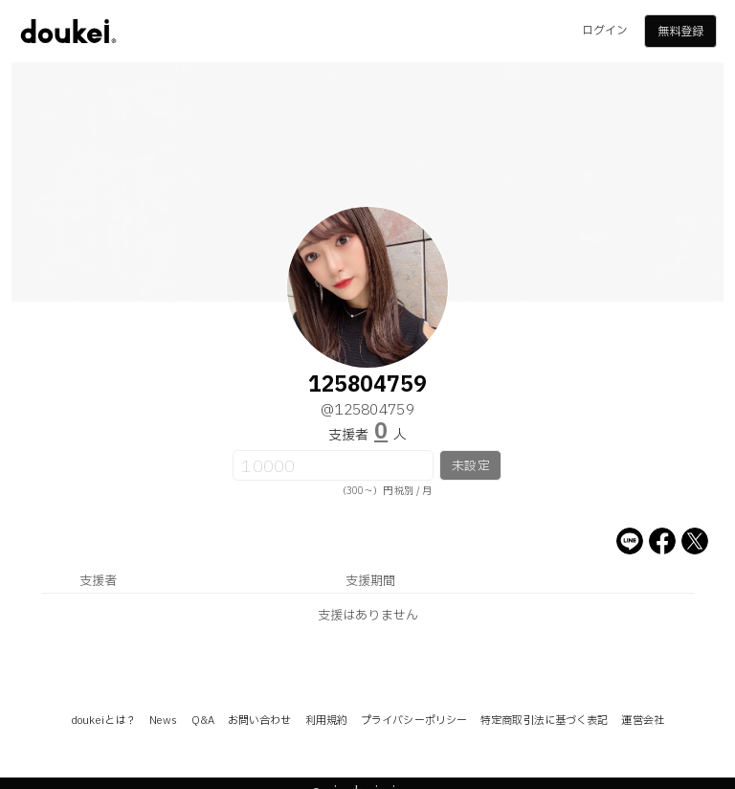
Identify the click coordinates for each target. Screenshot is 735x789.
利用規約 (326, 720)
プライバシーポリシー (414, 720)
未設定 (470, 466)
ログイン (605, 30)
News (163, 720)
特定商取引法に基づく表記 (544, 720)
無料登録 (680, 31)
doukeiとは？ (103, 720)
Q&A (202, 720)
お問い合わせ (260, 720)
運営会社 (642, 720)
